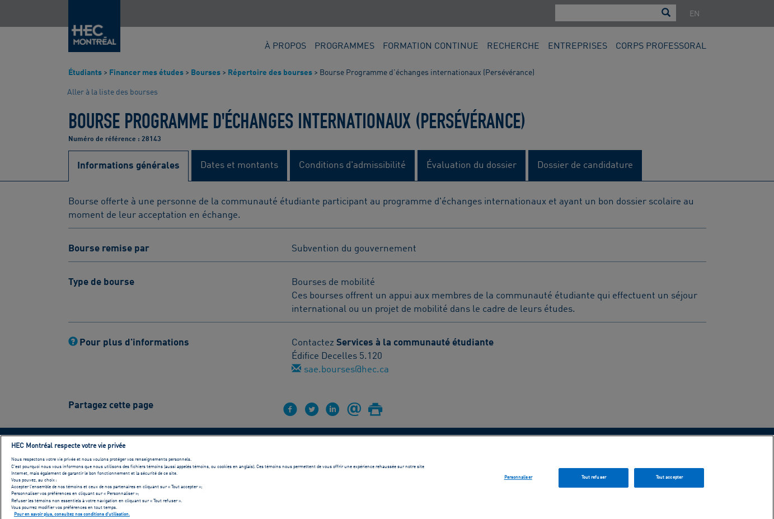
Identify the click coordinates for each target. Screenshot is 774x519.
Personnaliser (518, 481)
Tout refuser (593, 481)
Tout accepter (669, 481)
